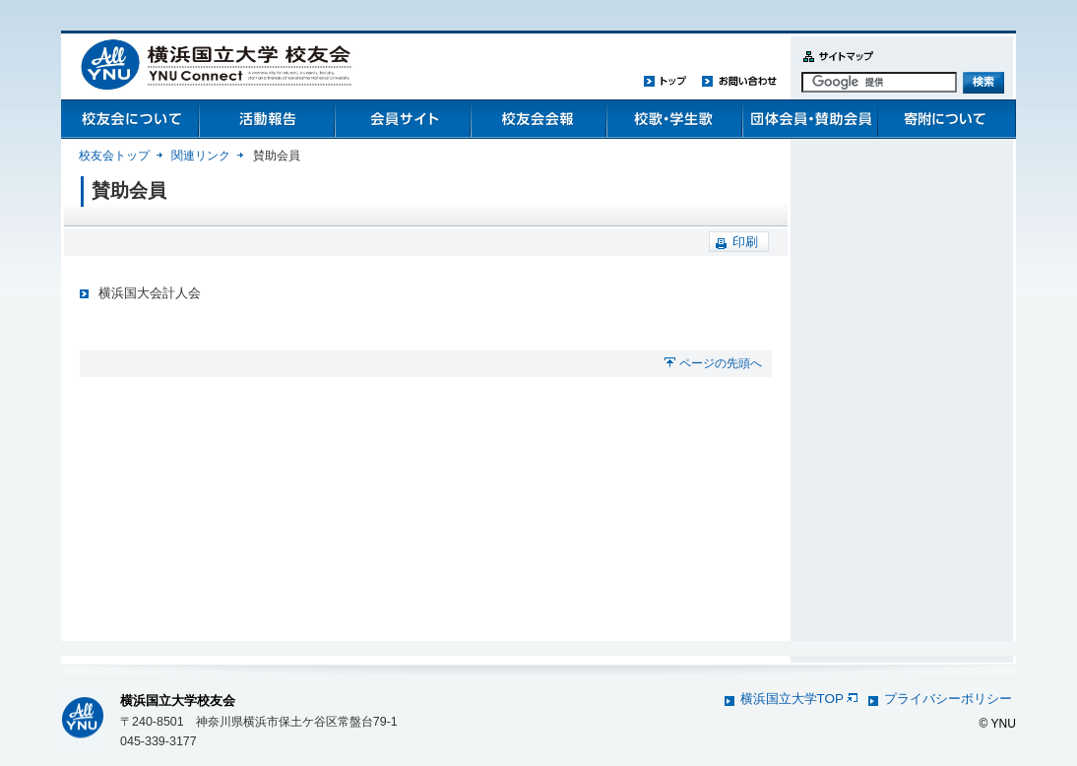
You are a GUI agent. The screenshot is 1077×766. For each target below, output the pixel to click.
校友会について (130, 119)
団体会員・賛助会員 (809, 119)
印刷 (745, 241)
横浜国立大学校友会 (177, 700)
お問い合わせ (739, 80)
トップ (665, 80)
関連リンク (200, 155)
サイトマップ (833, 67)
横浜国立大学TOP (798, 698)
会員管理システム (402, 119)
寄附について (945, 119)
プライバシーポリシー (948, 698)
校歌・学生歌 (673, 119)
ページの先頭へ (720, 363)
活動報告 (266, 119)
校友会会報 (537, 119)
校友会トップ (114, 155)
